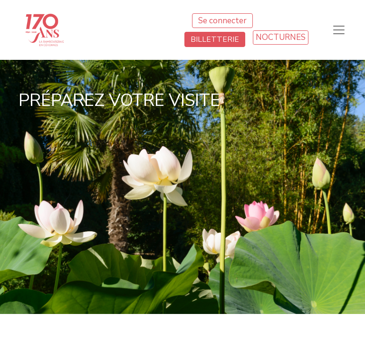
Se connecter (222, 20)
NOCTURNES (281, 37)
